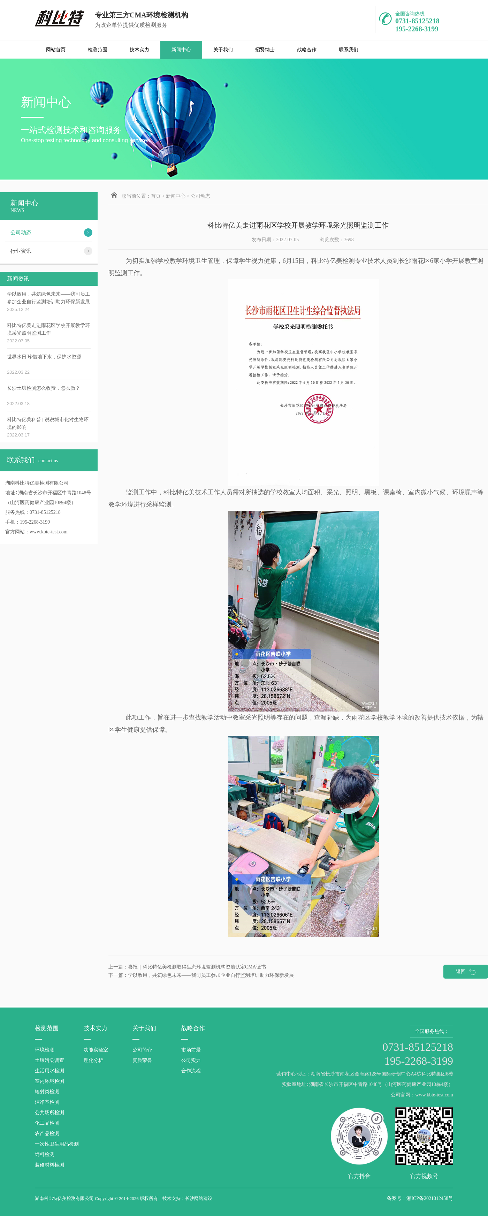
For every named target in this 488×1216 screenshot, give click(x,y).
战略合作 (307, 49)
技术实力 (139, 49)
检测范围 (97, 49)
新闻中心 (181, 49)
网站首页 (56, 49)
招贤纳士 (265, 49)
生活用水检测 (49, 1070)
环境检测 (44, 1049)
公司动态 (200, 196)
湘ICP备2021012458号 (429, 1198)
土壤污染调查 (49, 1060)
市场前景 (191, 1049)
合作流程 (191, 1070)
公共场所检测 (49, 1112)
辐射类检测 (47, 1091)
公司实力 (191, 1060)
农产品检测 (47, 1133)
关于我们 (223, 49)
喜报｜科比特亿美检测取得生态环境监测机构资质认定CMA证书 (187, 967)
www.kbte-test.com (49, 531)
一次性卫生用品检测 (57, 1144)
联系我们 (348, 49)
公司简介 (142, 1049)
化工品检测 (47, 1123)
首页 (156, 196)
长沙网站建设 (198, 1198)
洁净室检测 (47, 1102)
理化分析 (93, 1060)
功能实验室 (96, 1049)
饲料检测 (44, 1154)
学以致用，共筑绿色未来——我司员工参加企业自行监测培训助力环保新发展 (201, 975)
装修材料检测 (49, 1165)
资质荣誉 (142, 1060)
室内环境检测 (49, 1081)
